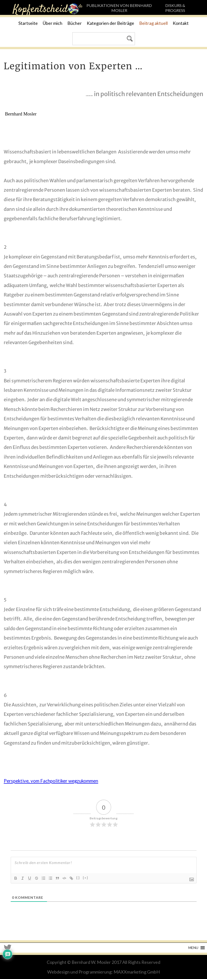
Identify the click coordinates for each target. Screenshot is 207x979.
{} (78, 878)
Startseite (28, 23)
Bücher (74, 23)
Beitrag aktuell (153, 23)
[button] (193, 948)
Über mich (52, 23)
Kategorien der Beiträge (110, 23)
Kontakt (181, 23)
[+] (85, 878)
